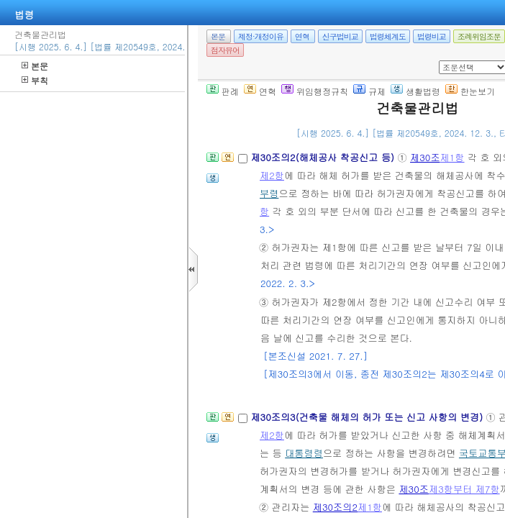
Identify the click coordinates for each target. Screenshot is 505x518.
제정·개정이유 (260, 36)
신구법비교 (340, 36)
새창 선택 (443, 60)
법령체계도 (388, 36)
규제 (369, 91)
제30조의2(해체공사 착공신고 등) (323, 157)
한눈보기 (470, 91)
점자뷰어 (225, 50)
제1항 (452, 157)
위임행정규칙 (314, 91)
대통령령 (304, 453)
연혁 (302, 36)
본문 (35, 66)
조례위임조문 (479, 36)
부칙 (35, 80)
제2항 (272, 175)
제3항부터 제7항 (464, 489)
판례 (222, 91)
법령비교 (431, 36)
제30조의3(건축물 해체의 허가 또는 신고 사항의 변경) (368, 417)
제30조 (425, 157)
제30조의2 (335, 507)
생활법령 (415, 91)
